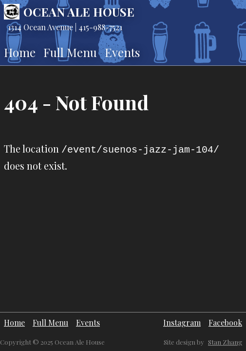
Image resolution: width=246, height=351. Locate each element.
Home (20, 52)
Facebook (225, 322)
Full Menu (70, 52)
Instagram (182, 322)
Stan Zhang (225, 342)
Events (122, 52)
